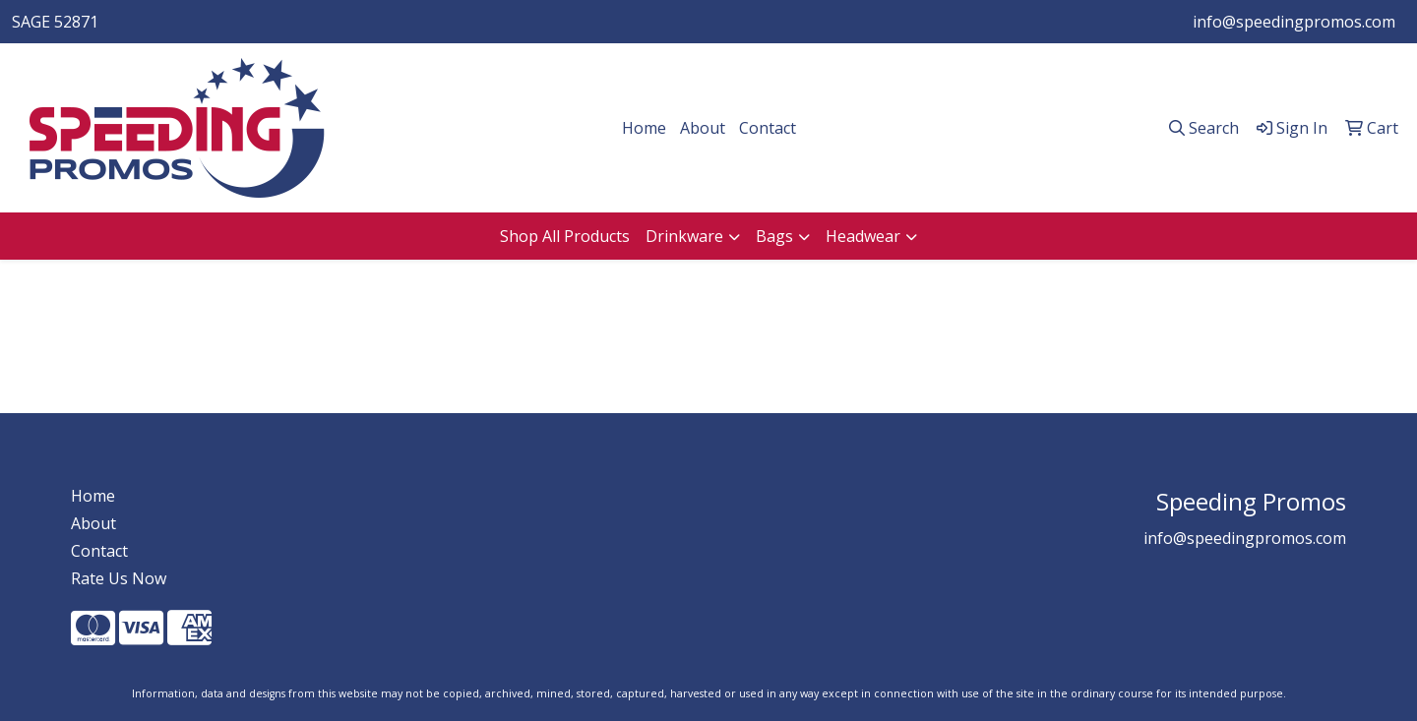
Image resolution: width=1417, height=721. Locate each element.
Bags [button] (774, 236)
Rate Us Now (118, 578)
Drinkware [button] (684, 236)
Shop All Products (565, 236)
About (702, 128)
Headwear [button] (863, 236)
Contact (767, 128)
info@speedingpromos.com (1294, 21)
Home (644, 128)
